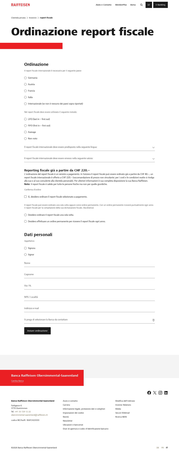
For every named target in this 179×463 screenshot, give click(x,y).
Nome (27, 263)
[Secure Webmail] (122, 413)
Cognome (29, 274)
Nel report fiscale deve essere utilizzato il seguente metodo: (50, 112)
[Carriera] (66, 405)
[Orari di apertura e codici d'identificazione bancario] (85, 429)
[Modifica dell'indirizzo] (125, 401)
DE (158, 447)
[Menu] (149, 5)
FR (162, 447)
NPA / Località (31, 297)
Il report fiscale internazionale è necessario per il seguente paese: (53, 71)
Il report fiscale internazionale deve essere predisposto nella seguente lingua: (60, 147)
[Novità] (66, 417)
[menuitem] (103, 5)
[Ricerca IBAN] (121, 417)
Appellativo (29, 241)
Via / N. (27, 285)
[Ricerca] (141, 5)
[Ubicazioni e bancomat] (73, 425)
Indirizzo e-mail (31, 308)
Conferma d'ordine (32, 189)
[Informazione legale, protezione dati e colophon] (84, 409)
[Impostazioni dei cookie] (73, 413)
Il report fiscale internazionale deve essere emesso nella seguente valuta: (58, 158)
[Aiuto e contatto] (70, 401)
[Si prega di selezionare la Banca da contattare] (89, 319)
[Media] (118, 409)
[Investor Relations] (123, 405)
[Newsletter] (67, 421)
